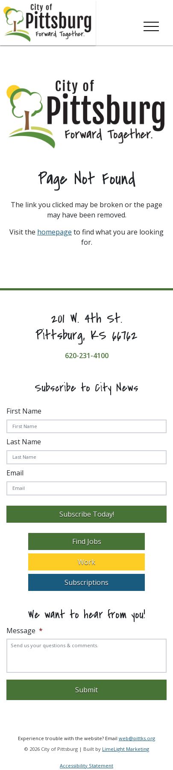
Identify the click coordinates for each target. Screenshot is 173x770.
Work (86, 562)
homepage (54, 232)
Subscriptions (86, 582)
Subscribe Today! (86, 514)
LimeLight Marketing (125, 749)
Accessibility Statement (86, 765)
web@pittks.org (137, 738)
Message (24, 630)
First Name (23, 411)
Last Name (23, 441)
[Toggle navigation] (151, 24)
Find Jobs (86, 541)
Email (14, 473)
